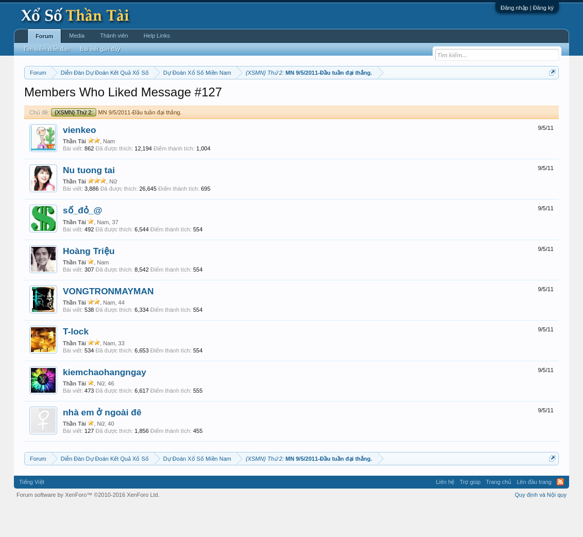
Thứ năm (239, 98)
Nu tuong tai (89, 201)
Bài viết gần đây (100, 49)
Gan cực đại (392, 98)
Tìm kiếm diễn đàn (46, 49)
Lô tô (450, 98)
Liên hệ (445, 513)
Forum (44, 36)
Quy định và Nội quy (541, 526)
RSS (560, 513)
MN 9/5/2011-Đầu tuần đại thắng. (116, 143)
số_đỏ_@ (82, 242)
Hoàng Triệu (89, 282)
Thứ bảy (296, 98)
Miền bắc (76, 98)
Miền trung (109, 98)
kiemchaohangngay (104, 403)
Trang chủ (498, 513)
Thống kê (357, 98)
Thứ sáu (269, 98)
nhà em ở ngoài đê (102, 443)
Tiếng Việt (31, 513)
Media (76, 35)
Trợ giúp (470, 513)
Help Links (157, 35)
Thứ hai (163, 98)
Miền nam (45, 98)
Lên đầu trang (534, 513)
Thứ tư (212, 98)
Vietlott (138, 98)
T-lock (76, 363)
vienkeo (79, 161)
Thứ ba (189, 98)
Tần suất (426, 98)
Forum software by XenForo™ (88, 526)
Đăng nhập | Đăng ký (527, 8)
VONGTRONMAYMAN (108, 322)
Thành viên (114, 35)
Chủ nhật (326, 98)
